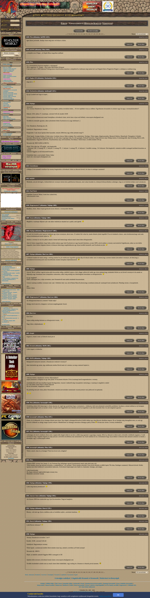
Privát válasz (141, 44)
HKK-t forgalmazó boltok (9, 76)
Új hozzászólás (79, 30)
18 (94, 34)
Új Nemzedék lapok (8, 81)
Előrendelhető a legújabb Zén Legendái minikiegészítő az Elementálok (10, 279)
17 (92, 34)
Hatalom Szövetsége (8, 92)
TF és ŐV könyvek (8, 126)
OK (118, 595)
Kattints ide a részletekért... (11, 191)
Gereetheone (34, 166)
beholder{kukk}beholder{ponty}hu (83, 592)
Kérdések (37, 574)
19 (97, 34)
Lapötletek (6, 307)
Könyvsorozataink (79, 585)
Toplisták (5, 108)
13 (81, 34)
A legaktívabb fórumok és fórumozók (84, 578)
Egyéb (75, 574)
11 (76, 34)
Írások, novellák (7, 124)
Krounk (32, 346)
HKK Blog (6, 116)
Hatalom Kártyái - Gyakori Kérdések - (9, 298)
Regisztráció (123, 585)
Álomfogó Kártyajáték (109, 583)
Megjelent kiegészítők (8, 70)
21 (102, 34)
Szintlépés (5, 91)
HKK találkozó (7, 106)
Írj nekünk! (11, 458)
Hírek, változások (7, 64)
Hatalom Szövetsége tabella (10, 93)
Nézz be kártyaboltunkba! (11, 211)
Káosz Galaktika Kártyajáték (124, 583)
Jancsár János (34, 496)
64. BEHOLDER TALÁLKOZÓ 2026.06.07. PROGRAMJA (8, 268)
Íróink (71, 585)
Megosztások (6, 113)
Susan (32, 218)
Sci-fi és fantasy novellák (111, 585)
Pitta (31, 37)
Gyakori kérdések (7, 133)
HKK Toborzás (7, 117)
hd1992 (32, 49)
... (66, 34)
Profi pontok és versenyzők (10, 90)
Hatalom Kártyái (93, 23)
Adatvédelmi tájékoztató (88, 587)
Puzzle (82, 583)
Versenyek (107, 23)
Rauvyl (32, 521)
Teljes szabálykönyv (8, 71)
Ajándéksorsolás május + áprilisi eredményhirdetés (11, 273)
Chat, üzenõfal (7, 102)
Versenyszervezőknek (8, 99)
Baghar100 (33, 78)
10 (74, 34)
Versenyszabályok (7, 97)
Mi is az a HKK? (7, 67)
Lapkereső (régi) (7, 80)
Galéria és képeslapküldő (97, 585)
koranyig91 (33, 417)
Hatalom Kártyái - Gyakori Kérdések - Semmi (9, 293)
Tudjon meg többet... (105, 596)
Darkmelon (33, 91)
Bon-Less (33, 313)
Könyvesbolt (40, 585)
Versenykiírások (7, 86)
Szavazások (6, 104)
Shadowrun (58, 585)
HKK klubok (6, 77)
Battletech (65, 585)
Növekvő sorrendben (93, 30)
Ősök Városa (8, 244)
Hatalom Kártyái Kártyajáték (93, 583)
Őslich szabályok (7, 75)
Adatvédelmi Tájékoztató (6, 157)
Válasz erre (129, 44)
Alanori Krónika (49, 585)
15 (86, 34)
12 (79, 34)
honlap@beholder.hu (11, 446)
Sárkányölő (76, 583)
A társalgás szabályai (62, 578)
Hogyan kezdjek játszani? (9, 68)
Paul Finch (33, 191)
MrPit (32, 358)
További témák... (6, 324)
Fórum (64, 23)
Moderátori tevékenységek (109, 578)
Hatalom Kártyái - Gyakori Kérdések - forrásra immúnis (9, 295)
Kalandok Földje (67, 583)
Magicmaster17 (35, 205)
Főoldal (42, 583)
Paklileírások (6, 123)
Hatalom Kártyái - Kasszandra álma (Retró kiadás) (8, 218)
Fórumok (5, 103)
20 (99, 34)
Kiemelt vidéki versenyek (9, 96)
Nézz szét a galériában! (11, 260)
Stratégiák (50, 574)
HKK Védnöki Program (9, 119)
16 (89, 34)
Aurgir (32, 333)
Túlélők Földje (50, 583)
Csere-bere (44, 574)
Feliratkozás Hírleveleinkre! (10, 141)
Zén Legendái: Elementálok (5, 215)
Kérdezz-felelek (7, 135)
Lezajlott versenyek (8, 87)
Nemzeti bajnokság (8, 95)
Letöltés (5, 129)
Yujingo (32, 103)
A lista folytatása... (6, 283)
